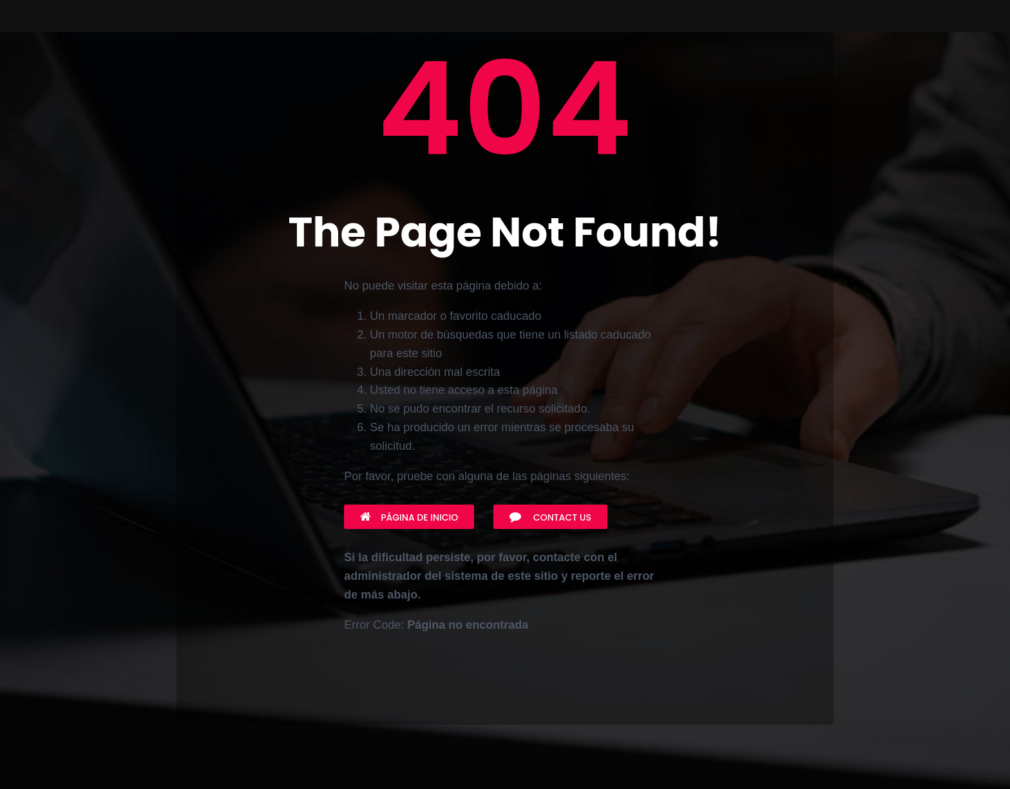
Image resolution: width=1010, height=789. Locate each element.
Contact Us (550, 517)
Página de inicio (409, 517)
